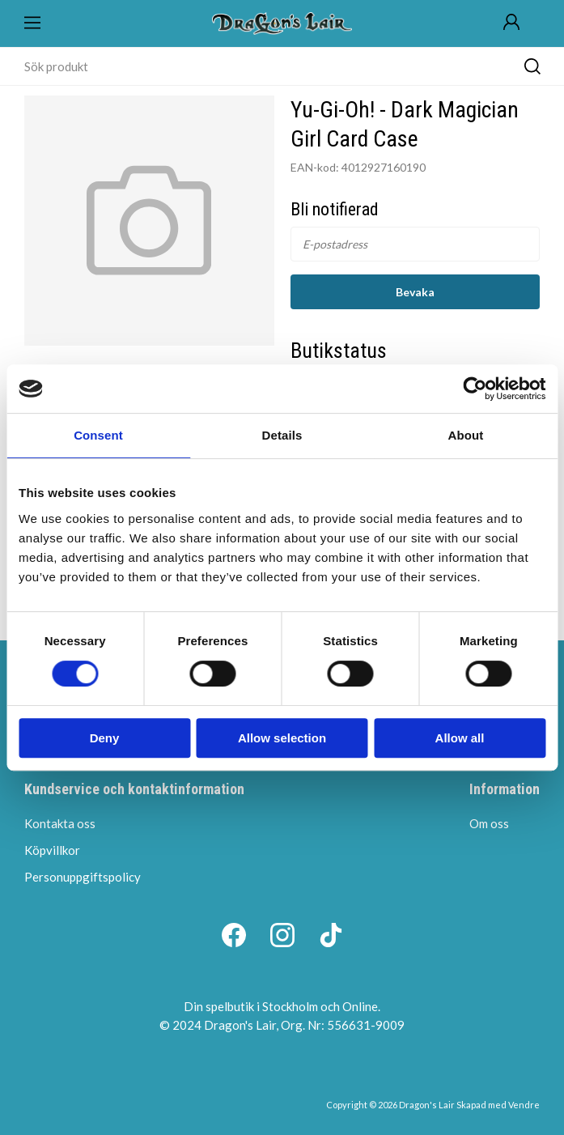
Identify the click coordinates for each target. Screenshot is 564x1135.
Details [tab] (282, 435)
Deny (105, 738)
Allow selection (282, 738)
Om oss (489, 823)
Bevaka (415, 292)
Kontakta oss (59, 823)
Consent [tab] (98, 435)
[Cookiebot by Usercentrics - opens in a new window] (474, 388)
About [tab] (466, 435)
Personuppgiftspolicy (82, 876)
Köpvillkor (52, 850)
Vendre (524, 1104)
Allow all (460, 738)
